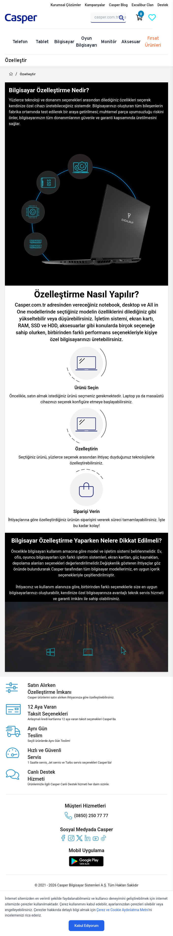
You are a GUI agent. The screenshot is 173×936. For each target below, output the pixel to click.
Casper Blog (118, 5)
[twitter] (79, 838)
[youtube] (96, 838)
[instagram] (71, 838)
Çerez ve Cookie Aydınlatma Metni (122, 910)
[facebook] (63, 838)
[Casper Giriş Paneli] (165, 17)
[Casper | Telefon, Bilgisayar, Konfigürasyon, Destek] (28, 19)
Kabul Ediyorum (87, 926)
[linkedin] (87, 838)
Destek (162, 5)
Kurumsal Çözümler (65, 5)
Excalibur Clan (143, 5)
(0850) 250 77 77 (86, 815)
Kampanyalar (95, 5)
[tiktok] (104, 838)
